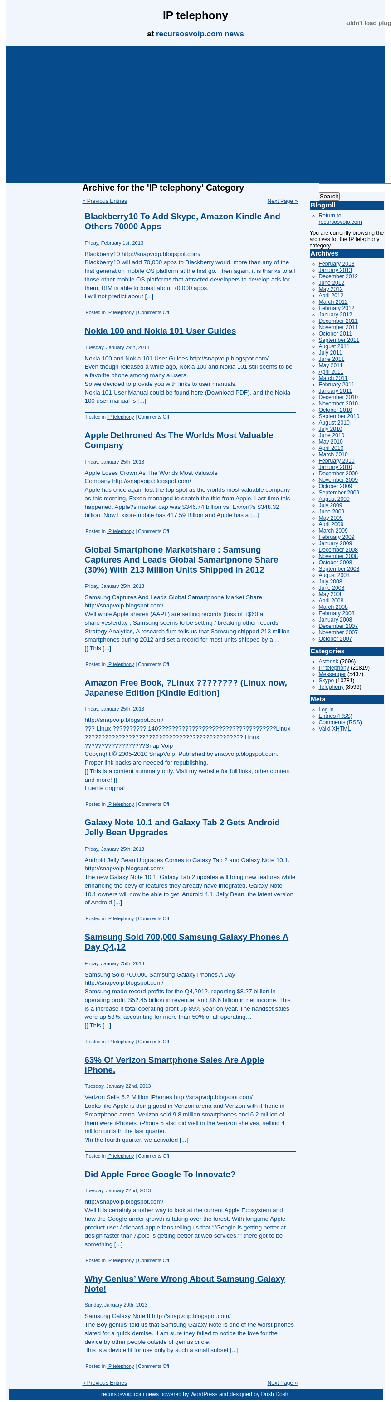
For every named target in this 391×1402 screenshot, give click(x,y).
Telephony (331, 687)
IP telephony (120, 312)
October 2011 (335, 334)
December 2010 (338, 397)
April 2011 (331, 372)
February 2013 (337, 264)
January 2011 (335, 391)
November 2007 (338, 632)
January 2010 (335, 467)
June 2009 (332, 511)
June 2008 (332, 588)
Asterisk (328, 661)
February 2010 (337, 461)
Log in (326, 709)
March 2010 (333, 454)
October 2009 (335, 486)
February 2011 (337, 384)
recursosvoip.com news (200, 34)
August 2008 (334, 575)
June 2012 (332, 283)
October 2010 (335, 410)
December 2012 (338, 276)
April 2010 (331, 448)
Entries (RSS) (335, 716)
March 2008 (333, 607)
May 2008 (331, 594)
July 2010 (330, 429)
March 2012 (333, 302)
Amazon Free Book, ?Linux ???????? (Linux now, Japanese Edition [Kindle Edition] (186, 687)
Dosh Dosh (274, 1394)
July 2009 (330, 505)
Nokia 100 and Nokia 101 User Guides (160, 331)
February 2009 (337, 537)
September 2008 (339, 569)
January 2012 (335, 314)
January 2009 (335, 543)
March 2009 (333, 531)
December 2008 (338, 550)
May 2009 (331, 518)
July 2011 (330, 353)
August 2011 (334, 346)
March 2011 (333, 378)
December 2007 (338, 626)
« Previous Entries (105, 201)
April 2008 (331, 600)
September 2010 (339, 416)
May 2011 (331, 365)
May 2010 (331, 442)
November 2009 (338, 480)
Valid (335, 729)
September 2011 (339, 340)
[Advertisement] (195, 114)
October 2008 (335, 562)
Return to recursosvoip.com (340, 218)
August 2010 (334, 423)
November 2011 (338, 327)
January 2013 (335, 270)
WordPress (204, 1394)
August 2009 (334, 499)
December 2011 (338, 321)
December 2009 (338, 473)
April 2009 (331, 524)
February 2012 (337, 308)
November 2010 (338, 403)
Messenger (332, 674)
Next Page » (283, 201)
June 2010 (332, 435)
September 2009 (339, 492)
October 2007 (335, 639)
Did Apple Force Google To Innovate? (160, 1174)
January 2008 (335, 620)
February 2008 (337, 613)
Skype (326, 680)
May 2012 (331, 289)
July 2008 (330, 581)
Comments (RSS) (340, 722)
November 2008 (338, 556)
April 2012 (331, 295)
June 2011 (332, 359)
